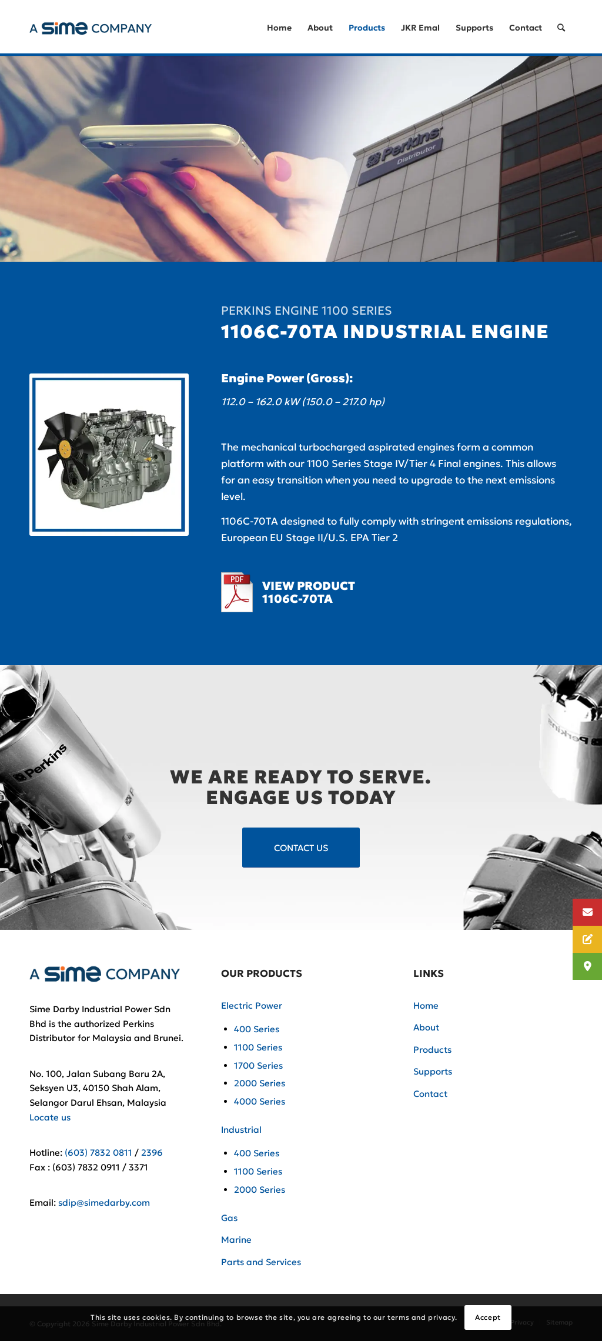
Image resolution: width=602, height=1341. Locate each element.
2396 (152, 1152)
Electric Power (251, 1005)
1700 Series (258, 1065)
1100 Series (258, 1047)
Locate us (50, 1117)
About (426, 1027)
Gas (229, 1217)
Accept (488, 1317)
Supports (432, 1071)
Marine (236, 1239)
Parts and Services (261, 1261)
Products (432, 1049)
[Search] (561, 28)
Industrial (241, 1129)
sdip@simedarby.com (104, 1202)
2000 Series (259, 1083)
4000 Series (259, 1101)
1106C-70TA (297, 598)
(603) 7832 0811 (98, 1152)
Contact (430, 1093)
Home (426, 1005)
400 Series (256, 1029)
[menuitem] (279, 28)
